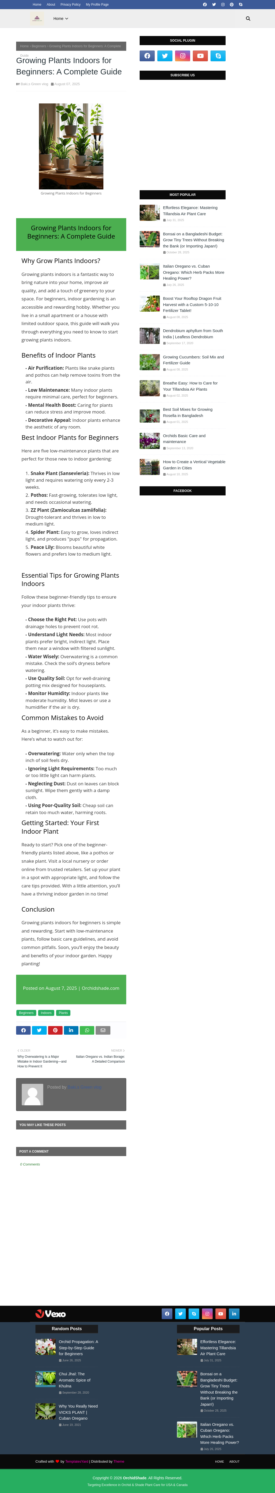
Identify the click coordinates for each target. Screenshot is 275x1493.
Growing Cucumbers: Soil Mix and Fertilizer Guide (193, 360)
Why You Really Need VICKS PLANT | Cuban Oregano (78, 1412)
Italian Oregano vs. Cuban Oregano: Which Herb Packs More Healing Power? (193, 272)
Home (37, 4)
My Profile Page (97, 4)
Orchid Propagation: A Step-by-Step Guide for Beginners (78, 1347)
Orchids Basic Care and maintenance (184, 438)
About (51, 4)
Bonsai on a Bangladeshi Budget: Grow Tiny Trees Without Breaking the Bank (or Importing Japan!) (193, 240)
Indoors (46, 1013)
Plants (63, 1013)
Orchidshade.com (101, 988)
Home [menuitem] (58, 18)
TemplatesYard (76, 1461)
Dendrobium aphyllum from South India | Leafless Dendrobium (193, 333)
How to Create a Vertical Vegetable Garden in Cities (194, 464)
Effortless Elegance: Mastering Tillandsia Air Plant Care (190, 210)
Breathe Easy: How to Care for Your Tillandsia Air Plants (190, 386)
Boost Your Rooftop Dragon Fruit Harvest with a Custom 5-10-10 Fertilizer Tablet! (192, 304)
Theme (118, 1461)
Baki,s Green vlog (34, 84)
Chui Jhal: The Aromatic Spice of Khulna (75, 1380)
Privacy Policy (70, 4)
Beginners (39, 46)
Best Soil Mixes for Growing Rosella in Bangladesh (187, 412)
